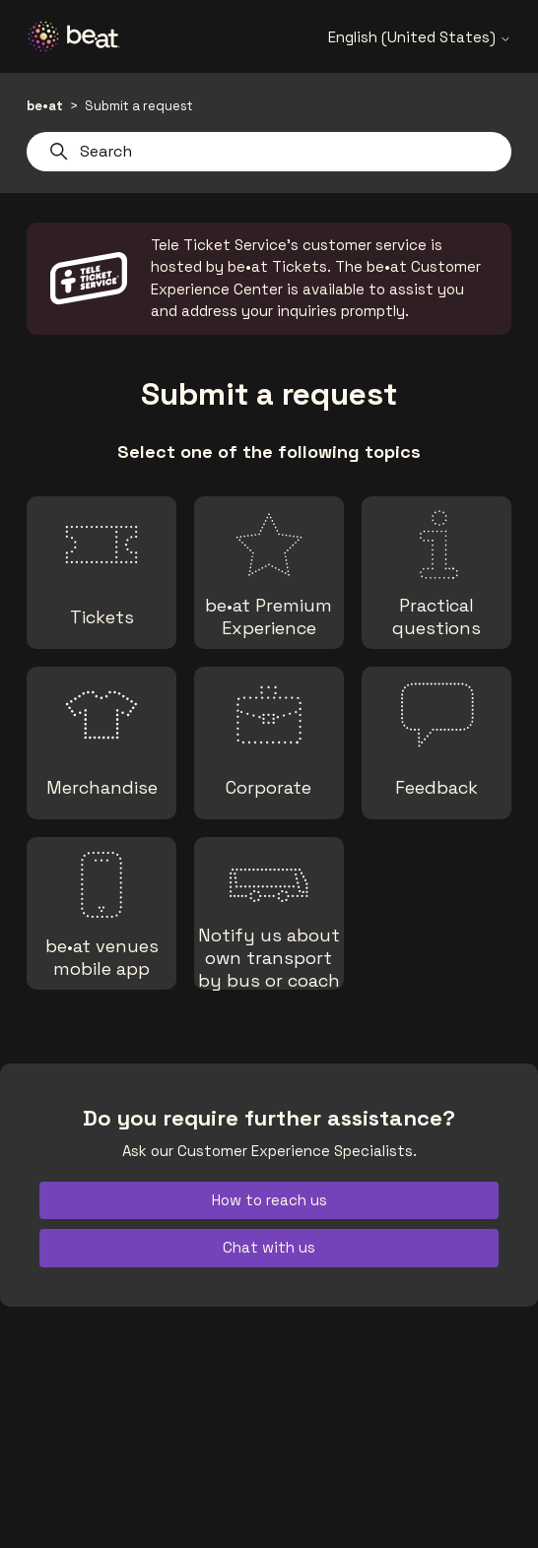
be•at (45, 105)
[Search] (268, 151)
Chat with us (269, 1247)
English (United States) (419, 37)
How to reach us (269, 1200)
